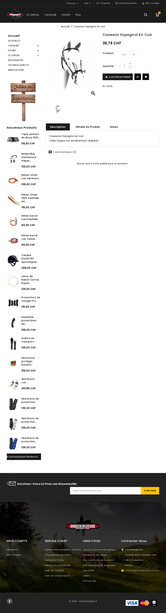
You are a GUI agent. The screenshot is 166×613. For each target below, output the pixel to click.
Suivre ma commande (57, 565)
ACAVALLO (14, 40)
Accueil (14, 36)
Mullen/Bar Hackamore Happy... (28, 157)
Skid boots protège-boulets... (28, 361)
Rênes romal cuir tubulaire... (30, 176)
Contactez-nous (54, 560)
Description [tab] (58, 127)
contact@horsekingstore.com (142, 570)
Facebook (9, 601)
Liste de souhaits (54, 570)
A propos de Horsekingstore (99, 549)
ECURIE (66, 14)
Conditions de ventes (95, 554)
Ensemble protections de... (28, 320)
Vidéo (86, 575)
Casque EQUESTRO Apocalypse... (29, 258)
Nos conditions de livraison (98, 560)
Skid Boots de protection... (30, 400)
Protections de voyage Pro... (30, 299)
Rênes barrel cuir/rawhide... (30, 217)
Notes (114, 127)
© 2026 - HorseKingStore (83, 601)
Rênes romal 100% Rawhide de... (30, 198)
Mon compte (14, 554)
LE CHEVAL (33, 14)
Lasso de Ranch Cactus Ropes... (30, 280)
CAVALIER (50, 14)
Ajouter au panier (117, 77)
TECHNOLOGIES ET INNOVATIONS (19, 67)
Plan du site (89, 580)
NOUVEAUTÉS (15, 60)
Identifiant (12, 549)
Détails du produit (88, 127)
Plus (78, 14)
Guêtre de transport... (28, 340)
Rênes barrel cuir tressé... (29, 237)
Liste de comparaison (57, 575)
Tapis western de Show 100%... (31, 136)
